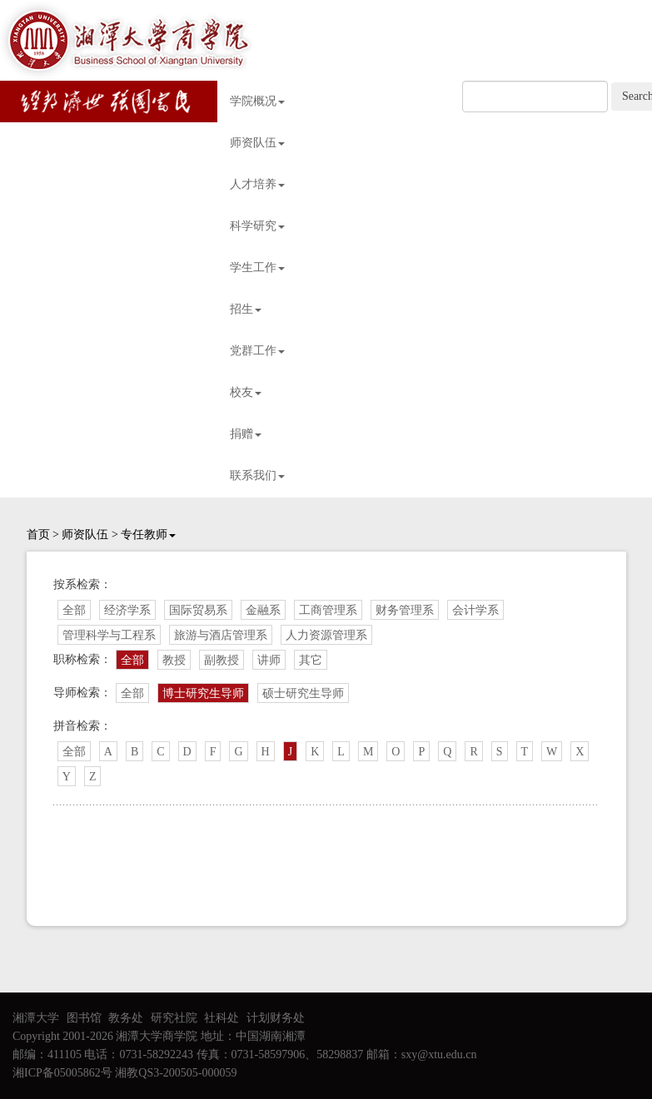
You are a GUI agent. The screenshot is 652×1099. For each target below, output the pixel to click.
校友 (245, 392)
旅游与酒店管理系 (220, 635)
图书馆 (84, 1018)
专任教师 (148, 534)
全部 (74, 610)
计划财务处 (275, 1018)
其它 (310, 660)
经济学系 (127, 610)
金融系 (263, 610)
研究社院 (174, 1018)
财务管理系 (405, 610)
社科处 (221, 1018)
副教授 (221, 660)
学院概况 (257, 101)
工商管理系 (328, 610)
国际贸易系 (198, 610)
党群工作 (257, 350)
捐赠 (245, 434)
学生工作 (257, 267)
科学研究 (257, 226)
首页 (38, 534)
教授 (174, 660)
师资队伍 (257, 142)
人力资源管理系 (326, 635)
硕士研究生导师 (303, 693)
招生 (245, 309)
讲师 (269, 660)
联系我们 (257, 475)
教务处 (125, 1018)
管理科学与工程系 (109, 635)
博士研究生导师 (203, 693)
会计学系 (475, 610)
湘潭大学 (35, 1018)
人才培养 (257, 184)
